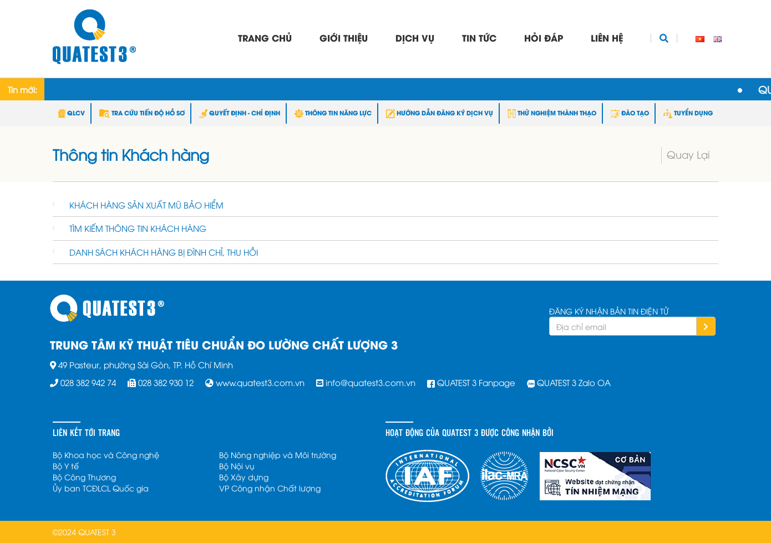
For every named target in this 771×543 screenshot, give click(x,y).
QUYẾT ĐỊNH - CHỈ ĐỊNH (239, 112)
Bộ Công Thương (84, 476)
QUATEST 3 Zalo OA (574, 382)
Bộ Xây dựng (243, 476)
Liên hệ (607, 37)
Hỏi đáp (543, 37)
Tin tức (479, 37)
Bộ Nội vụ (237, 465)
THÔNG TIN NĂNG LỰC (333, 112)
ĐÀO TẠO (630, 112)
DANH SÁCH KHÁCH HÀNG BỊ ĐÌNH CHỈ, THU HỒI (163, 251)
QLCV (71, 112)
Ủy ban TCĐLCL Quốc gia (101, 488)
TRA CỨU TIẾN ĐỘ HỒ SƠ (142, 112)
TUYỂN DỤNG (688, 112)
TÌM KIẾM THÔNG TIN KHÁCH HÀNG (137, 228)
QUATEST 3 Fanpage (476, 382)
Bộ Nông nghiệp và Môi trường (277, 454)
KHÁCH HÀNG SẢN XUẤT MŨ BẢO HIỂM (146, 204)
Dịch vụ (414, 37)
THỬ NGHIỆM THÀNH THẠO (552, 112)
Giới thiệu (343, 37)
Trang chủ (265, 37)
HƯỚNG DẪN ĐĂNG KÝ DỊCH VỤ (439, 112)
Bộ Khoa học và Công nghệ (106, 454)
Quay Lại (688, 154)
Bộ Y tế (66, 465)
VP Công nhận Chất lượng (270, 488)
